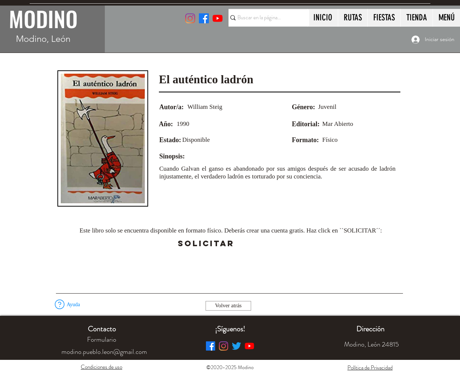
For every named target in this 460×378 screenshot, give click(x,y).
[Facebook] (210, 346)
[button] (255, 243)
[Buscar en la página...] (265, 18)
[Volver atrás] (228, 306)
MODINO (43, 18)
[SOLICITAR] (206, 243)
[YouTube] (218, 18)
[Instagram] (190, 18)
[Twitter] (236, 346)
